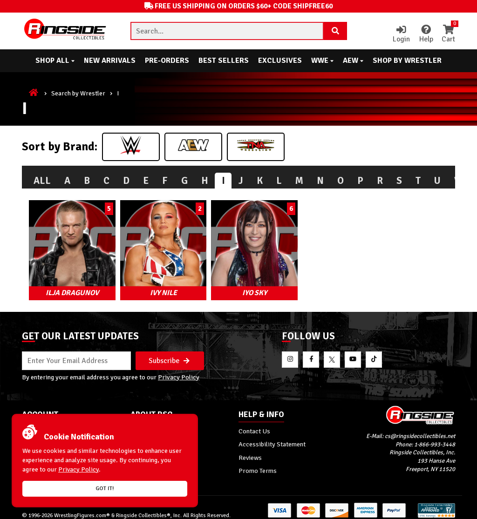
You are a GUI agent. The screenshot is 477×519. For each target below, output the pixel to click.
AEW (353, 60)
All (42, 181)
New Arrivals (110, 60)
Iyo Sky (238, 286)
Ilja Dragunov (68, 286)
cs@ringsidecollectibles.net (420, 430)
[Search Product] (335, 31)
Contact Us (254, 426)
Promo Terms (257, 465)
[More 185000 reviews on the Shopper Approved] (436, 510)
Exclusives (280, 60)
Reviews (250, 452)
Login (400, 34)
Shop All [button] (55, 60)
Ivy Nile (154, 286)
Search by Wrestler (78, 93)
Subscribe (169, 354)
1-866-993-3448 (434, 439)
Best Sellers (223, 60)
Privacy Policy (178, 371)
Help (425, 34)
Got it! (104, 488)
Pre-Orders (167, 60)
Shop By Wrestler (407, 60)
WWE (322, 60)
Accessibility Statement (272, 439)
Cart (448, 34)
